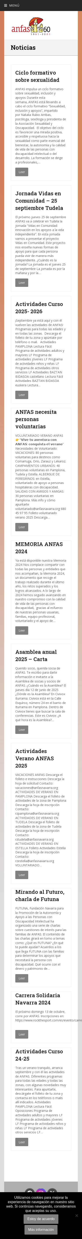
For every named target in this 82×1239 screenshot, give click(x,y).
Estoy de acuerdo (41, 1219)
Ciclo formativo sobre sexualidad (37, 76)
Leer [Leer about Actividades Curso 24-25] (22, 1142)
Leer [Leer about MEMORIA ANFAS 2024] (22, 630)
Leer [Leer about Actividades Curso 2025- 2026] (22, 395)
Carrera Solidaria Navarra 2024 (37, 999)
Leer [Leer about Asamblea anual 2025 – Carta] (22, 730)
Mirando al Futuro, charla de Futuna (39, 895)
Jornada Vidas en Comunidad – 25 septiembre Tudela (39, 200)
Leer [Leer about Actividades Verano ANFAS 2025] (22, 875)
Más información (41, 1230)
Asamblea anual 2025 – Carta (36, 655)
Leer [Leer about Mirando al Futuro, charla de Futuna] (22, 978)
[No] (76, 1215)
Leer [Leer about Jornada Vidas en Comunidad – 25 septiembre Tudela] (22, 282)
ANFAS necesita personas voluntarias (36, 419)
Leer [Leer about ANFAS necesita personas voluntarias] (22, 527)
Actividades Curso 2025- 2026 (39, 308)
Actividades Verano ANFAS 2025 (34, 758)
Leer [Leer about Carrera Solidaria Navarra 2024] (22, 1034)
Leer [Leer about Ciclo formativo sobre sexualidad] (22, 172)
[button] (11, 5)
